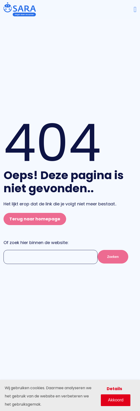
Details (114, 389)
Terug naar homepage (34, 219)
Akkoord (115, 400)
